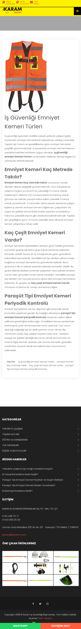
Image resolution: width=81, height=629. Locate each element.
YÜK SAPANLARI (10, 445)
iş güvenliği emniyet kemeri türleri (36, 361)
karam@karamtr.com (14, 534)
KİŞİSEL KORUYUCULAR (14, 450)
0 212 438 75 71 (10, 516)
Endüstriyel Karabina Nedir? (17, 490)
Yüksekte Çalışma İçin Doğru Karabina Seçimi (27, 468)
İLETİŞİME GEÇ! (61, 626)
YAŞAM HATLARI (10, 434)
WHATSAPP (20, 626)
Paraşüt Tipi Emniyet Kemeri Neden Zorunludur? (28, 485)
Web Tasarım (45, 618)
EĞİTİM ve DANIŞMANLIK (15, 439)
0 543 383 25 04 (11, 519)
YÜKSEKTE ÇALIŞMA (12, 428)
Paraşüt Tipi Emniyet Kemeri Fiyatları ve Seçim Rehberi (32, 479)
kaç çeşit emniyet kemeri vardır (46, 365)
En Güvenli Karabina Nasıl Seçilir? (20, 474)
